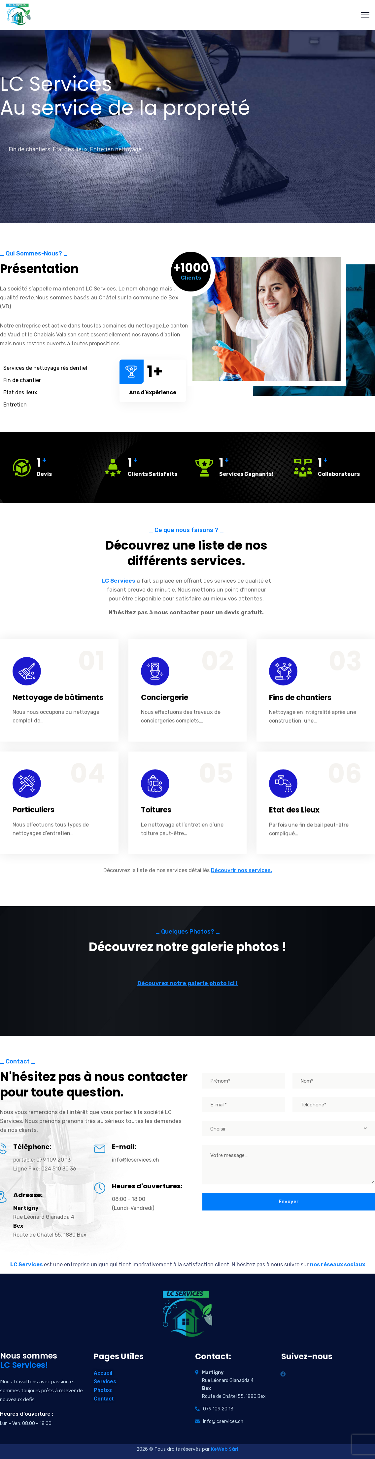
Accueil (103, 1373)
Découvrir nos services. (241, 876)
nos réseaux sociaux (337, 1264)
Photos (103, 1390)
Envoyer (289, 1202)
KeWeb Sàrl (224, 1449)
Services (105, 1381)
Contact (104, 1399)
